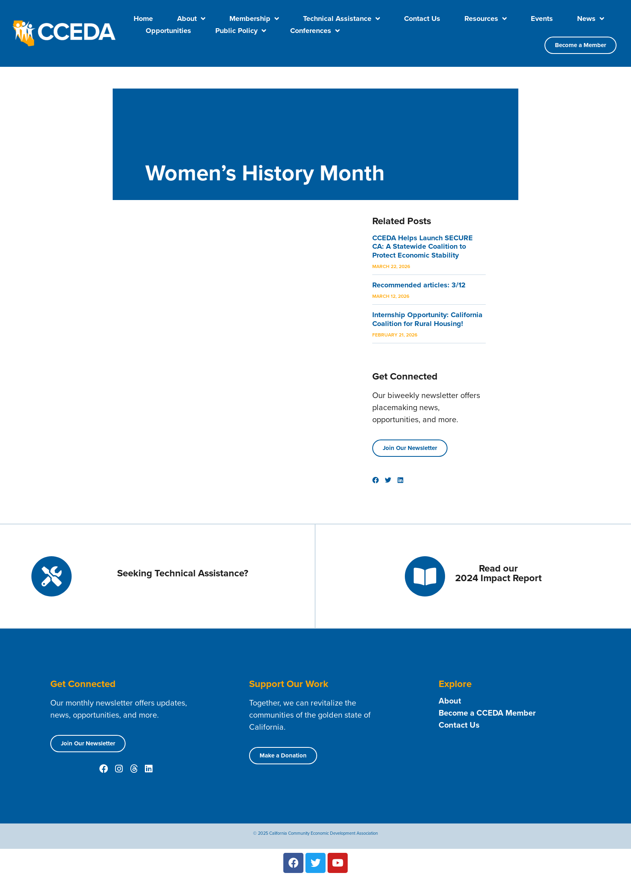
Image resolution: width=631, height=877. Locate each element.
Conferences (315, 31)
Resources (485, 18)
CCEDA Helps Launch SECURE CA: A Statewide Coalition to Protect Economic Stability (422, 246)
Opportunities (168, 30)
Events (542, 18)
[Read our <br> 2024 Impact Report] (425, 576)
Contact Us (422, 18)
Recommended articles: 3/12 (419, 285)
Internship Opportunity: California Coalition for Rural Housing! (427, 319)
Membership (254, 18)
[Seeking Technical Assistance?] (51, 576)
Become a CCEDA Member (487, 713)
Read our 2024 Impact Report (498, 573)
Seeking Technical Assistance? (182, 573)
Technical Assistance (341, 18)
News (590, 18)
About (191, 18)
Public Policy (240, 31)
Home (143, 18)
